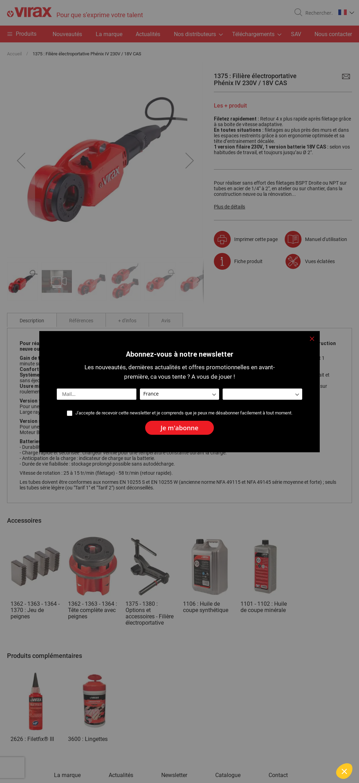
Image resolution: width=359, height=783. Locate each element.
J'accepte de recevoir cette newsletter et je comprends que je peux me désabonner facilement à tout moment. (183, 412)
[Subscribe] (179, 428)
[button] (344, 771)
